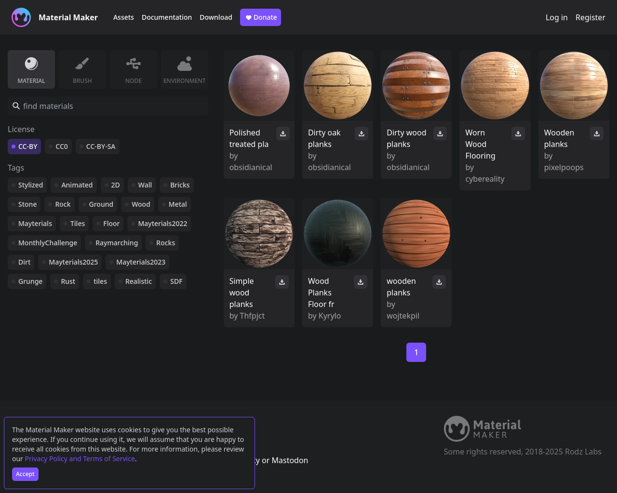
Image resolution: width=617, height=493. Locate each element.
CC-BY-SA (101, 146)
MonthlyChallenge (47, 242)
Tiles (77, 223)
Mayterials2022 (162, 223)
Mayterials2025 (73, 261)
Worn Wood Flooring (480, 144)
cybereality (484, 178)
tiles (100, 281)
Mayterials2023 (140, 261)
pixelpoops (564, 167)
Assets (123, 17)
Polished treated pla (249, 138)
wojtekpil (403, 315)
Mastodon (289, 460)
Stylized (30, 184)
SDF (176, 281)
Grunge (30, 281)
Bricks (179, 184)
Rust (68, 281)
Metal (178, 204)
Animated (77, 184)
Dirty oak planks (324, 138)
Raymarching (116, 242)
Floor (111, 223)
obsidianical (250, 167)
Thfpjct (252, 315)
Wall (145, 184)
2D (115, 184)
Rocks (165, 242)
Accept (25, 474)
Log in (557, 17)
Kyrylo (330, 315)
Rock (62, 204)
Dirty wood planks (406, 138)
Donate (260, 17)
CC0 (61, 146)
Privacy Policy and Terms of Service (80, 458)
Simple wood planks (241, 292)
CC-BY (27, 146)
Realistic (138, 281)
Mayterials (35, 223)
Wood (141, 204)
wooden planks (401, 287)
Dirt (24, 261)
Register (590, 17)
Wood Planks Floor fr (321, 292)
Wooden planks (559, 138)
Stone (27, 204)
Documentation (167, 17)
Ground (101, 204)
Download (216, 17)
